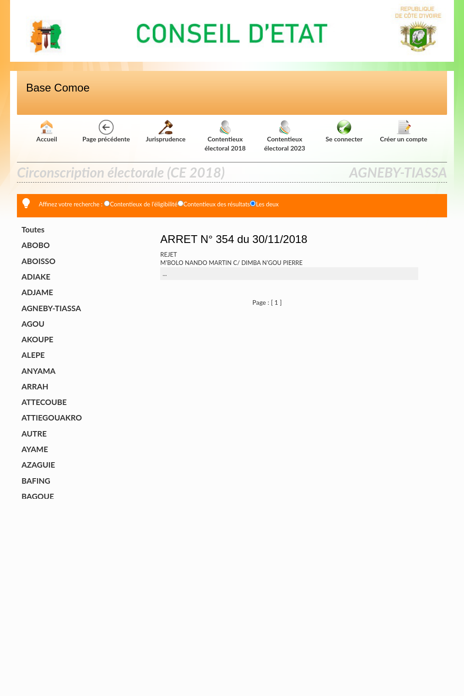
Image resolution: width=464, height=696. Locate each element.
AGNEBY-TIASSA (51, 308)
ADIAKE (36, 276)
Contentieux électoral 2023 (284, 136)
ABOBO (36, 245)
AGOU (33, 324)
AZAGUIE (38, 464)
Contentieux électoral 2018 (225, 136)
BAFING (36, 481)
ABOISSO (38, 261)
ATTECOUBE (44, 402)
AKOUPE (38, 339)
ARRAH (35, 386)
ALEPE (33, 355)
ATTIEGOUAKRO (52, 417)
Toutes (33, 229)
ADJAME (37, 292)
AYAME (35, 449)
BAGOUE (38, 496)
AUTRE (34, 433)
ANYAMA (38, 371)
